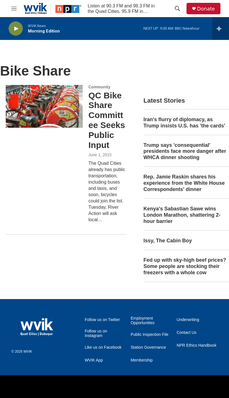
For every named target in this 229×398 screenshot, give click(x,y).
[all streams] (220, 28)
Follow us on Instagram (96, 333)
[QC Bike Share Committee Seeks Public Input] (44, 106)
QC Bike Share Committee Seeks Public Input (106, 120)
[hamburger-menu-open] (14, 8)
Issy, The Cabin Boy (167, 240)
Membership (142, 360)
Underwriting (188, 320)
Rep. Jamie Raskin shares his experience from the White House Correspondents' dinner (184, 183)
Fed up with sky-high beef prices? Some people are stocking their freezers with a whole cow (184, 266)
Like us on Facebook (103, 347)
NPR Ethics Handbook (196, 345)
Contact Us (186, 332)
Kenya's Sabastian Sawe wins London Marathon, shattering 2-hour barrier (181, 215)
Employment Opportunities (142, 320)
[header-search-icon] (177, 8)
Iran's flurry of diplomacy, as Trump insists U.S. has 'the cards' (184, 123)
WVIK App (94, 360)
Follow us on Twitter (102, 320)
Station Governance (148, 347)
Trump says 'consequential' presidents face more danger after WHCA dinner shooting (184, 151)
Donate (206, 9)
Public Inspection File (149, 334)
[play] (15, 28)
